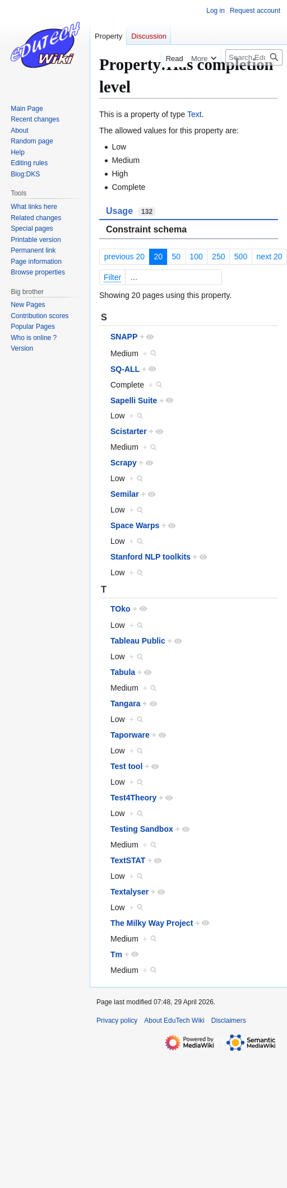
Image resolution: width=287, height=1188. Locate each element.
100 (195, 256)
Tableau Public (137, 640)
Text (194, 114)
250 (218, 256)
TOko (120, 608)
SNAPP (123, 336)
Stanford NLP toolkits (150, 556)
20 (158, 256)
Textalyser (129, 891)
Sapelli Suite (133, 400)
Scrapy (123, 462)
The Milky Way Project (151, 923)
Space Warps (134, 525)
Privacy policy (116, 1020)
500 (240, 256)
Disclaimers (228, 1020)
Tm (116, 954)
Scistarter (128, 431)
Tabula (122, 672)
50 (176, 256)
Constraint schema (146, 229)
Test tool (126, 766)
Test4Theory (133, 797)
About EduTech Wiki (174, 1020)
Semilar (124, 494)
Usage (130, 211)
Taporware (130, 734)
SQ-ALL (125, 369)
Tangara (125, 703)
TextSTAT (127, 860)
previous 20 (124, 256)
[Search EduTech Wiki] (254, 57)
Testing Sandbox (141, 828)
